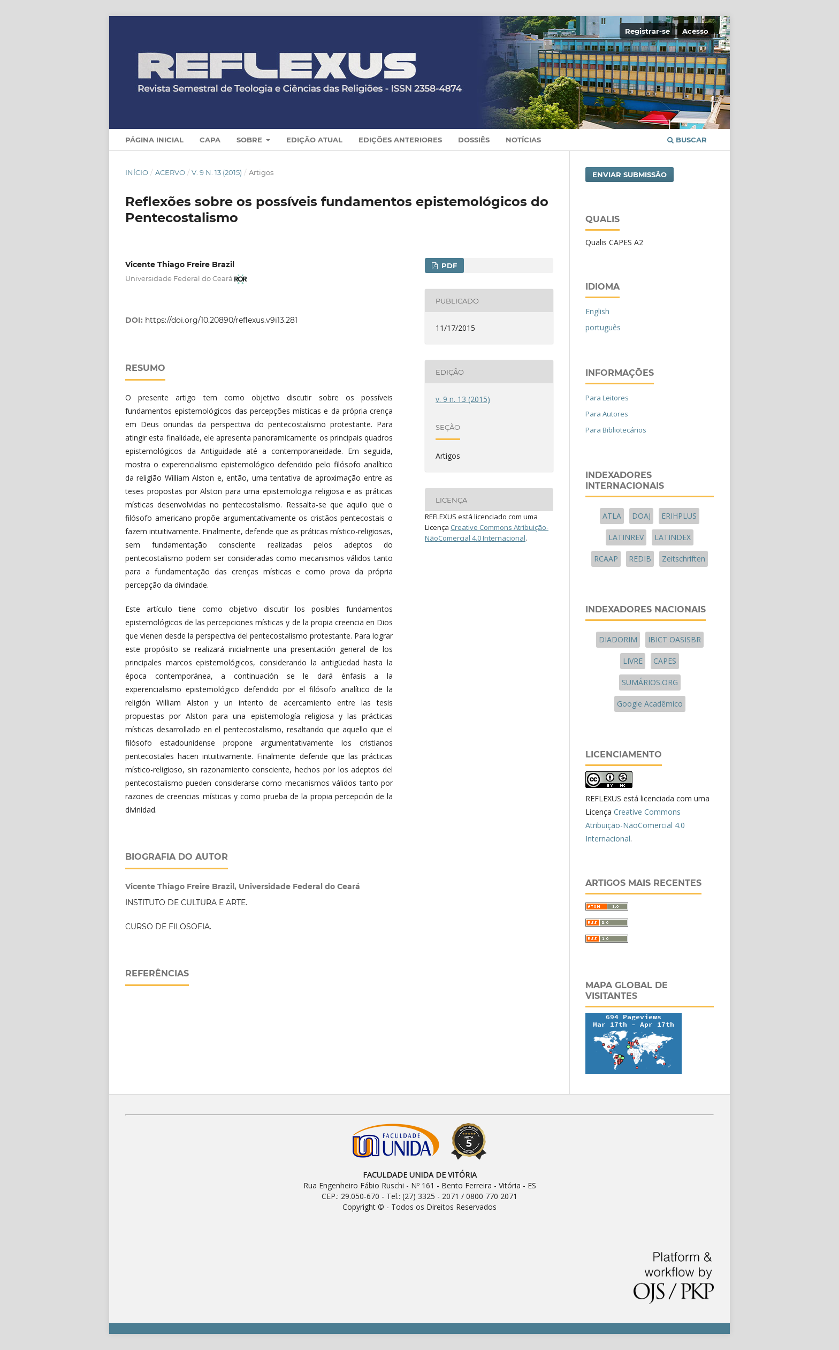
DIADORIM (618, 639)
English (597, 311)
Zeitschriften (683, 558)
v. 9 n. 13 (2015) (217, 172)
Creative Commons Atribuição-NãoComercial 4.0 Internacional (635, 825)
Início (136, 172)
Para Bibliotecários (615, 430)
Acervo (170, 172)
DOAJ (641, 516)
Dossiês (474, 139)
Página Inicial (154, 139)
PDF (448, 265)
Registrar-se (647, 31)
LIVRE (633, 661)
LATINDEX (672, 537)
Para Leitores (607, 398)
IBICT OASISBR (674, 639)
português (603, 327)
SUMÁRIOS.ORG (650, 682)
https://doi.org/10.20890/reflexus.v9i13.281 (221, 320)
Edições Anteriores (400, 139)
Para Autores (606, 414)
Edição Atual (314, 139)
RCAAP (606, 558)
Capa (210, 139)
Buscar (687, 139)
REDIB (640, 558)
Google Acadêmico (650, 704)
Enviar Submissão (629, 174)
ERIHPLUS (679, 516)
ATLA (611, 516)
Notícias (523, 139)
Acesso (695, 31)
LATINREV (626, 537)
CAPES (664, 661)
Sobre (250, 139)
